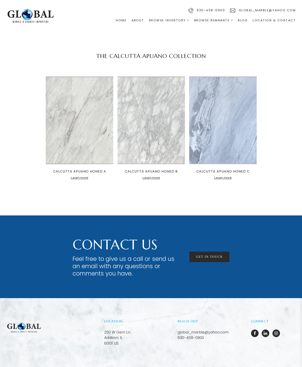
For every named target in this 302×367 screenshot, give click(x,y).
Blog (243, 20)
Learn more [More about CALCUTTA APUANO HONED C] (223, 177)
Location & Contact (274, 20)
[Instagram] (276, 333)
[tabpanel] (79, 128)
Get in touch (208, 256)
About (137, 20)
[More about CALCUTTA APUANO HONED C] (223, 120)
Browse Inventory (167, 20)
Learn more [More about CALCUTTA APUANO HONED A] (79, 177)
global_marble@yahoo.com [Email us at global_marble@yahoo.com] (203, 332)
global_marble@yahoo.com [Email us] (263, 10)
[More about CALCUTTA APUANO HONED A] (79, 120)
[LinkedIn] (265, 333)
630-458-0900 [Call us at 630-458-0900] (191, 337)
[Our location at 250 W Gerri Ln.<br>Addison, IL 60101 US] (117, 338)
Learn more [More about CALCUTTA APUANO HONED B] (151, 177)
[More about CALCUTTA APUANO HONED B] (151, 120)
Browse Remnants (212, 20)
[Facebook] (255, 333)
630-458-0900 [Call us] (206, 10)
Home (121, 20)
